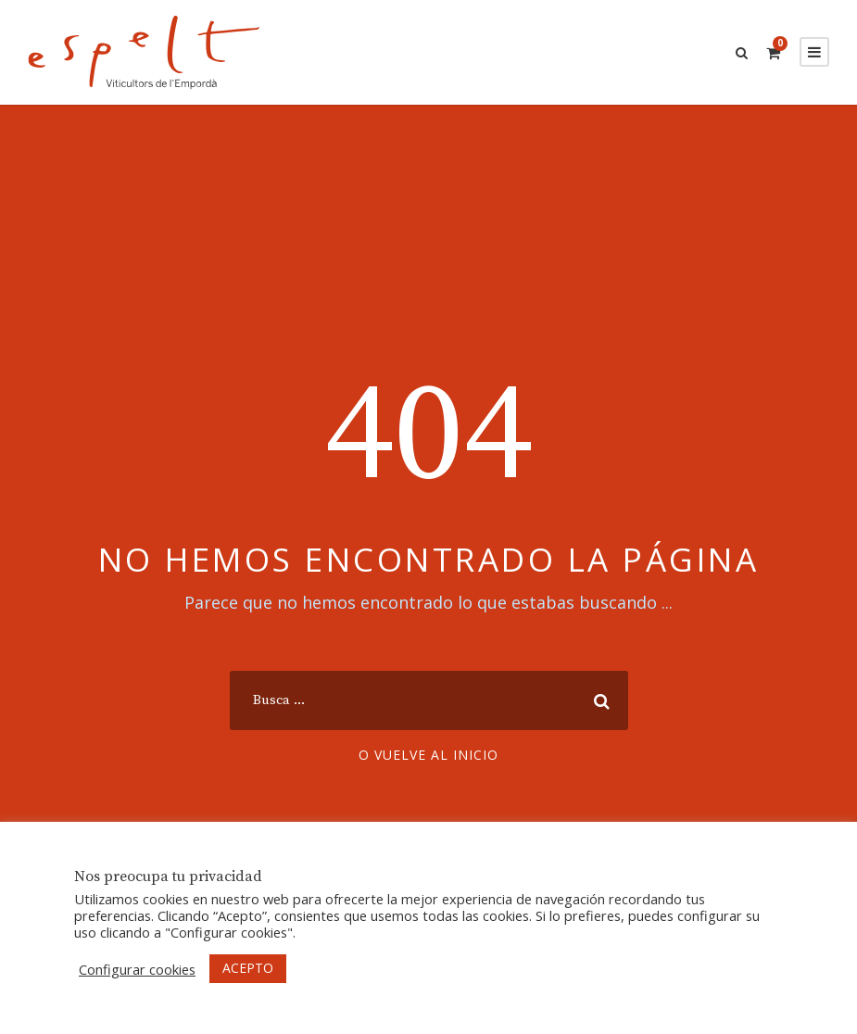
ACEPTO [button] (247, 968)
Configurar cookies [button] (137, 969)
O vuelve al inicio (428, 754)
